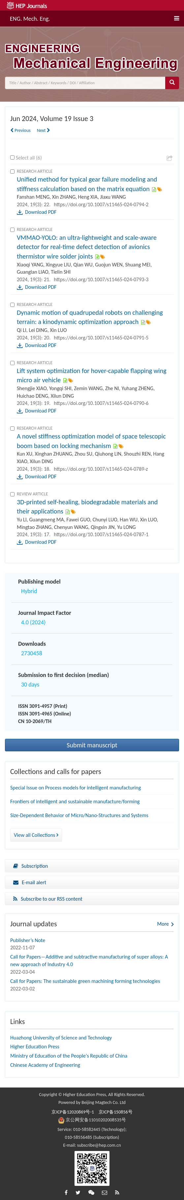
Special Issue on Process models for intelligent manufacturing (75, 788)
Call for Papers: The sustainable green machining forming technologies (85, 981)
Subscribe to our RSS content (47, 899)
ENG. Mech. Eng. (30, 17)
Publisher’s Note (27, 940)
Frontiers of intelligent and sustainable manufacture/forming (75, 801)
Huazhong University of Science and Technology (61, 1038)
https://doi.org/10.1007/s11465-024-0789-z (101, 469)
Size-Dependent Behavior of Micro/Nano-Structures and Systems (79, 815)
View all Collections (36, 835)
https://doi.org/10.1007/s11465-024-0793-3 (101, 279)
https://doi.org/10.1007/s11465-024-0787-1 (101, 534)
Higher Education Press (34, 1046)
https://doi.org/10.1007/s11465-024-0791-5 (101, 338)
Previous (20, 130)
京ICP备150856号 (116, 1112)
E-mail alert (29, 882)
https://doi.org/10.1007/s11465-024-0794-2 (101, 204)
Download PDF (40, 212)
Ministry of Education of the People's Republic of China (68, 1056)
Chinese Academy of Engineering (45, 1065)
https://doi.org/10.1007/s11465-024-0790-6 (101, 403)
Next (43, 130)
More (163, 924)
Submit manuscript (92, 745)
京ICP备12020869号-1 (72, 1112)
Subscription (30, 866)
